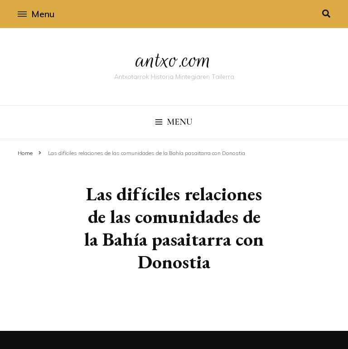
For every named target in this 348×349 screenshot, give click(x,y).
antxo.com (174, 60)
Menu (36, 13)
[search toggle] (326, 14)
